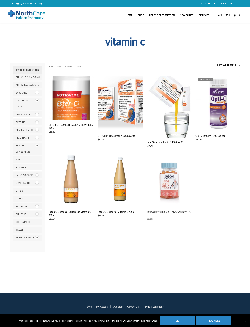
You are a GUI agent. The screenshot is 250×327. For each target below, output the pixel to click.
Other (19, 198)
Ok (177, 321)
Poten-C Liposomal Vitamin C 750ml (116, 210)
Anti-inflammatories (27, 85)
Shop (141, 15)
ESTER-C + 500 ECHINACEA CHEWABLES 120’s (71, 126)
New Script (187, 15)
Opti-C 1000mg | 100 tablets (210, 135)
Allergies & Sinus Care (28, 77)
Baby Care (21, 92)
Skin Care (21, 214)
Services (204, 15)
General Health (24, 130)
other (19, 190)
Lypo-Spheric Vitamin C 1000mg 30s (165, 142)
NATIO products (24, 175)
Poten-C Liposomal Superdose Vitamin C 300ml (70, 213)
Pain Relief (22, 206)
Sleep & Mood (23, 222)
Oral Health (23, 183)
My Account (102, 306)
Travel (19, 230)
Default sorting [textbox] (226, 65)
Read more (214, 321)
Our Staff (118, 306)
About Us (226, 3)
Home (129, 15)
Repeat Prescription (162, 15)
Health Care (22, 138)
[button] (219, 15)
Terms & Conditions (153, 306)
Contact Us (208, 3)
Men (18, 159)
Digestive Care (24, 114)
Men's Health (23, 167)
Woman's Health (25, 237)
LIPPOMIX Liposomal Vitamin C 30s (116, 135)
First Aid (20, 122)
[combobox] (222, 65)
